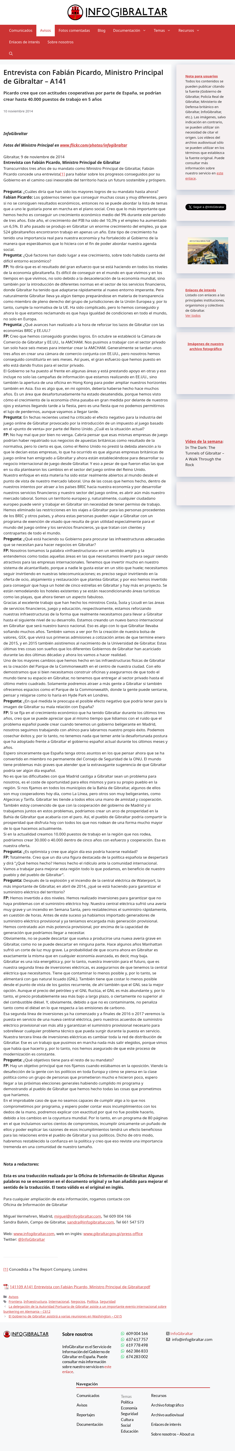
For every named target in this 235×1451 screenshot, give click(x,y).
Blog (101, 30)
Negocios (78, 1301)
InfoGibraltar (181, 1333)
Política (92, 1301)
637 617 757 (137, 1339)
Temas (164, 30)
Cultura (127, 1419)
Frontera (15, 1301)
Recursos (191, 30)
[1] (62, 174)
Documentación (131, 30)
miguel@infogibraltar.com (77, 1216)
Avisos (45, 30)
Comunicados (20, 30)
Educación (129, 1431)
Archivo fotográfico (167, 1405)
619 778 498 (137, 1345)
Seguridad (107, 1301)
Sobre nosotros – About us (172, 1434)
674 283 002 (137, 1356)
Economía (129, 1408)
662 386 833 (137, 1351)
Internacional (59, 1301)
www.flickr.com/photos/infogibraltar (93, 145)
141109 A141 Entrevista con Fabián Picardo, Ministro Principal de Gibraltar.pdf (80, 1286)
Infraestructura (35, 1301)
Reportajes (86, 1414)
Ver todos (193, 315)
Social (126, 1425)
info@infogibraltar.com (192, 1339)
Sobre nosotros (60, 42)
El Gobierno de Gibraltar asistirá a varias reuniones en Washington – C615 (65, 1316)
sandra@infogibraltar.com (90, 1222)
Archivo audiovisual (167, 1414)
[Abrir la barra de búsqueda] (11, 53)
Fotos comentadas (74, 30)
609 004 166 (137, 1333)
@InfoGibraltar (31, 1239)
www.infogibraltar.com (34, 1233)
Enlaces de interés (24, 42)
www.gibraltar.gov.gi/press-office (113, 1233)
